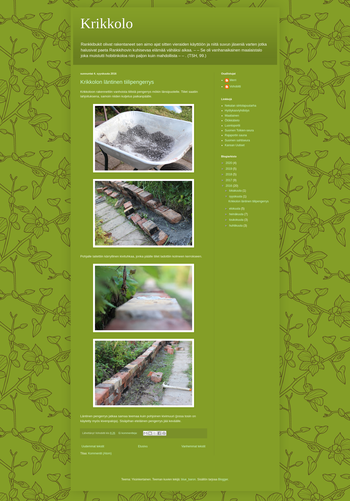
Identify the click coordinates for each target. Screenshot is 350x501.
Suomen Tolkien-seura (239, 130)
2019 (229, 168)
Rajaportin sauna (236, 135)
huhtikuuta (236, 225)
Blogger (223, 479)
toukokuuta (236, 219)
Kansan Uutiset (235, 145)
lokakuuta (235, 190)
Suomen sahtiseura (237, 140)
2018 (229, 174)
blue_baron (188, 479)
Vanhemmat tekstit (193, 446)
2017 (229, 180)
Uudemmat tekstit (93, 446)
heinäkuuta (236, 214)
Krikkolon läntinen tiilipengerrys (117, 82)
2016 (229, 185)
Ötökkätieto (232, 120)
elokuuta (235, 208)
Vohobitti (235, 86)
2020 (229, 163)
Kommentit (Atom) (100, 453)
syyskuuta (236, 196)
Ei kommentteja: (128, 433)
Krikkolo (106, 23)
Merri (233, 80)
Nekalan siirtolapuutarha (240, 105)
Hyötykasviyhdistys (237, 110)
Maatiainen (232, 115)
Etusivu (142, 446)
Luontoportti (232, 125)
